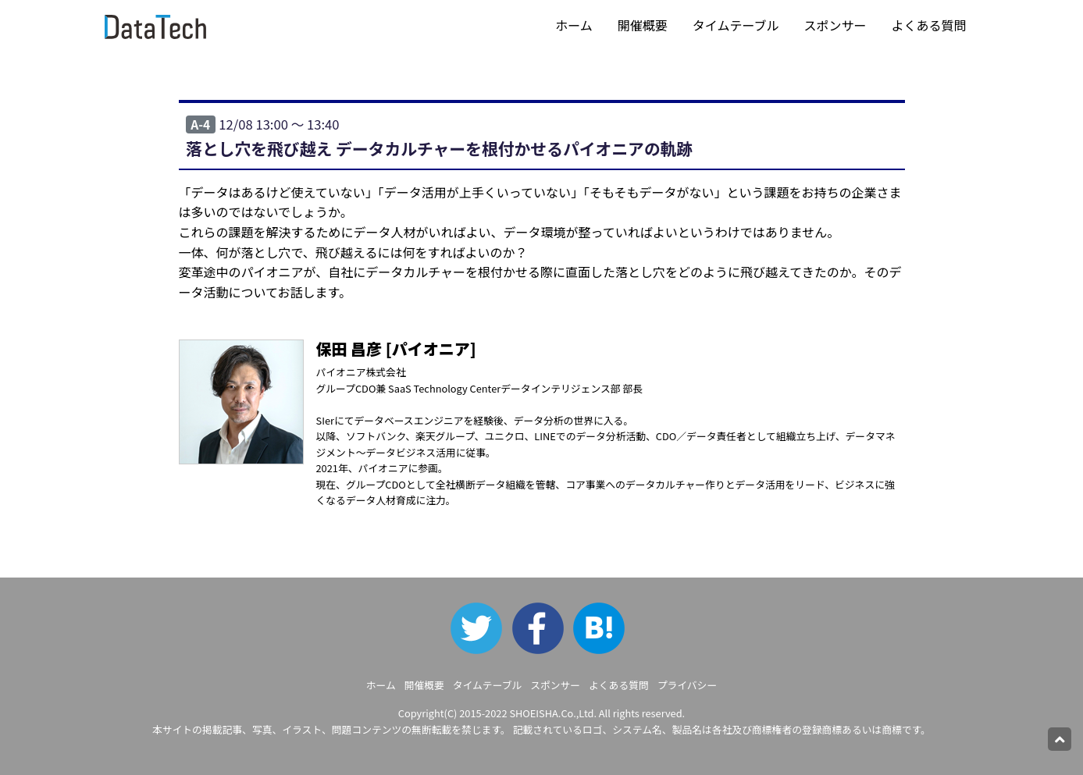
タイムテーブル (736, 25)
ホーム (574, 25)
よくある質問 (928, 25)
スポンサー (834, 25)
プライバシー (687, 684)
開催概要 (643, 25)
